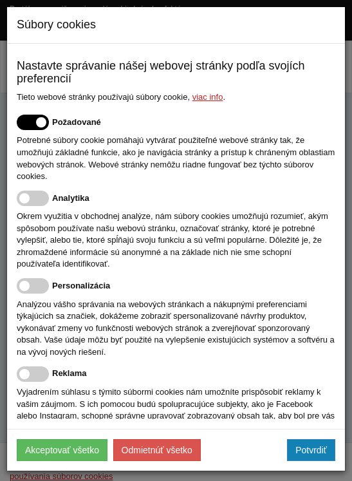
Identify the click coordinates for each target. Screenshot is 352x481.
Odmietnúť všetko (157, 450)
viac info (207, 97)
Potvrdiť (311, 450)
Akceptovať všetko (62, 450)
